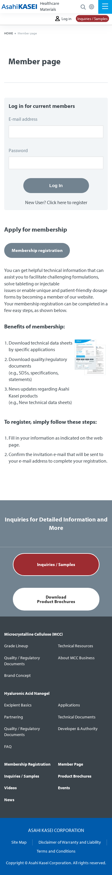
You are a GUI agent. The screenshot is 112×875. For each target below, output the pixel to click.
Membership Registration (27, 764)
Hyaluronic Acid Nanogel (27, 693)
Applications (69, 705)
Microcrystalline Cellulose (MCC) (33, 634)
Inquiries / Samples (92, 18)
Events (64, 787)
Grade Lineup (16, 645)
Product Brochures (74, 776)
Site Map (19, 842)
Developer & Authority (78, 728)
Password (18, 150)
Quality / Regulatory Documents (22, 660)
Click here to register (67, 202)
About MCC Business (76, 657)
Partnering (13, 717)
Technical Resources (75, 645)
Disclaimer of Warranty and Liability (70, 842)
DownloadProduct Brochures (56, 599)
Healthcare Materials (49, 6)
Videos (10, 787)
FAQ (8, 746)
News (9, 799)
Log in (63, 18)
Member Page (70, 764)
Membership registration (37, 250)
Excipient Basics (18, 705)
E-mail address (23, 119)
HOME (8, 33)
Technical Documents (77, 717)
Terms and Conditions (56, 851)
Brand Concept (17, 675)
